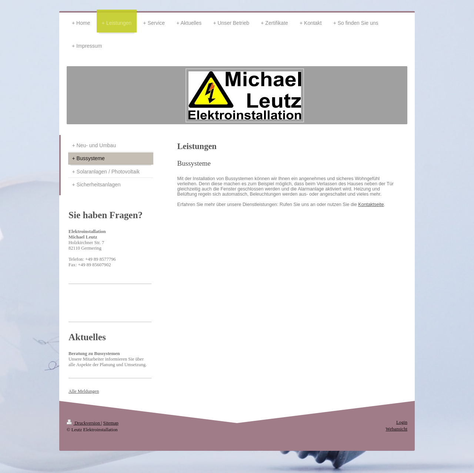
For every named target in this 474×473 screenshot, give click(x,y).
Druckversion (84, 423)
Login (401, 422)
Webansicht (396, 429)
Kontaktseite (371, 204)
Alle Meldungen (84, 391)
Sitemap (110, 423)
